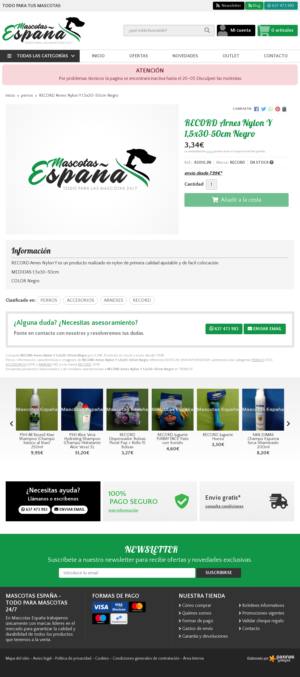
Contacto (251, 628)
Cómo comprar (196, 605)
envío (209, 151)
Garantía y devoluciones (205, 636)
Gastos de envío (197, 628)
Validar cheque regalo (263, 620)
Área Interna (193, 658)
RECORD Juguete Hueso (218, 437)
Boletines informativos (263, 605)
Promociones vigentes (263, 613)
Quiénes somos (196, 613)
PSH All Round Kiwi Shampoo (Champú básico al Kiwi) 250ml (37, 441)
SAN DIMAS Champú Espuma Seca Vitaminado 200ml (263, 441)
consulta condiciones (224, 506)
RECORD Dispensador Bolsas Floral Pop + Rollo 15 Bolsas (127, 441)
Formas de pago (197, 620)
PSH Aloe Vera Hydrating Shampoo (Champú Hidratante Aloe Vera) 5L (82, 441)
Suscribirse (219, 572)
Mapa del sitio (17, 658)
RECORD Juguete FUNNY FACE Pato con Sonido (173, 439)
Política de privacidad (73, 658)
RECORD (84, 364)
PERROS (258, 360)
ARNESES (45, 364)
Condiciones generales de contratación (146, 658)
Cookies (102, 658)
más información (123, 510)
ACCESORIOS (16, 364)
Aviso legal (42, 658)
